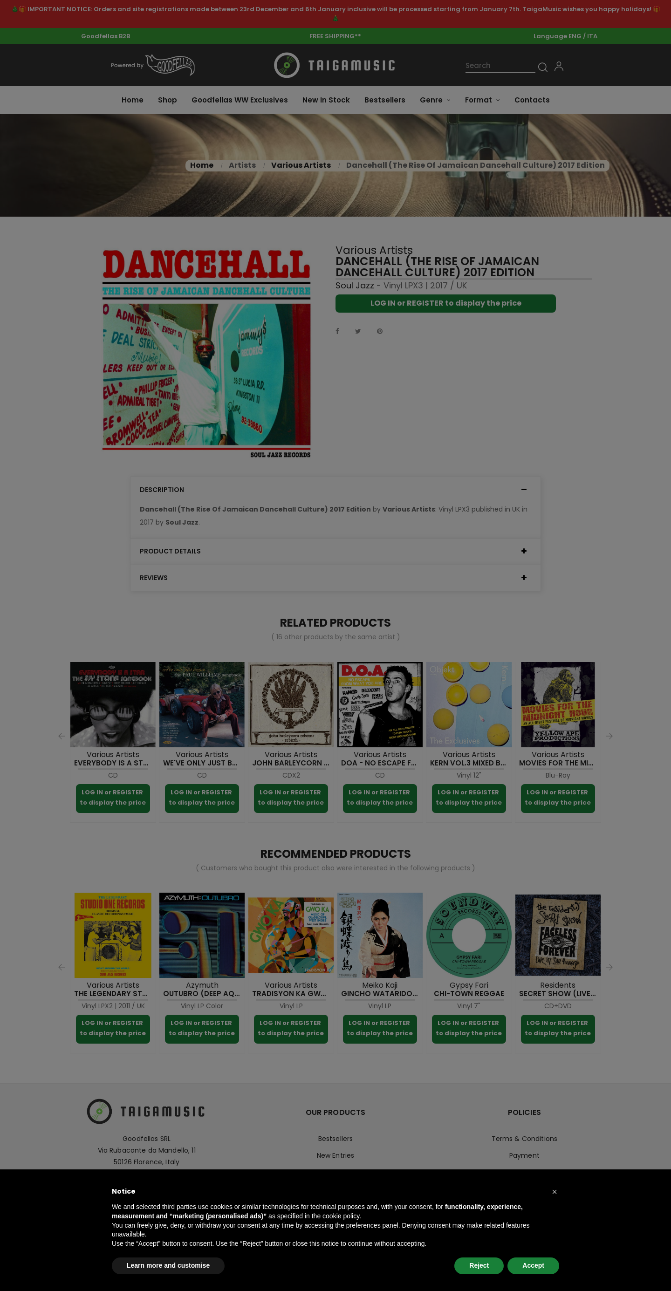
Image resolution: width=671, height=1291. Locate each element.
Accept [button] (533, 1265)
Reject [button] (479, 1265)
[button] (554, 1191)
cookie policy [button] (340, 1216)
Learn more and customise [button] (168, 1265)
